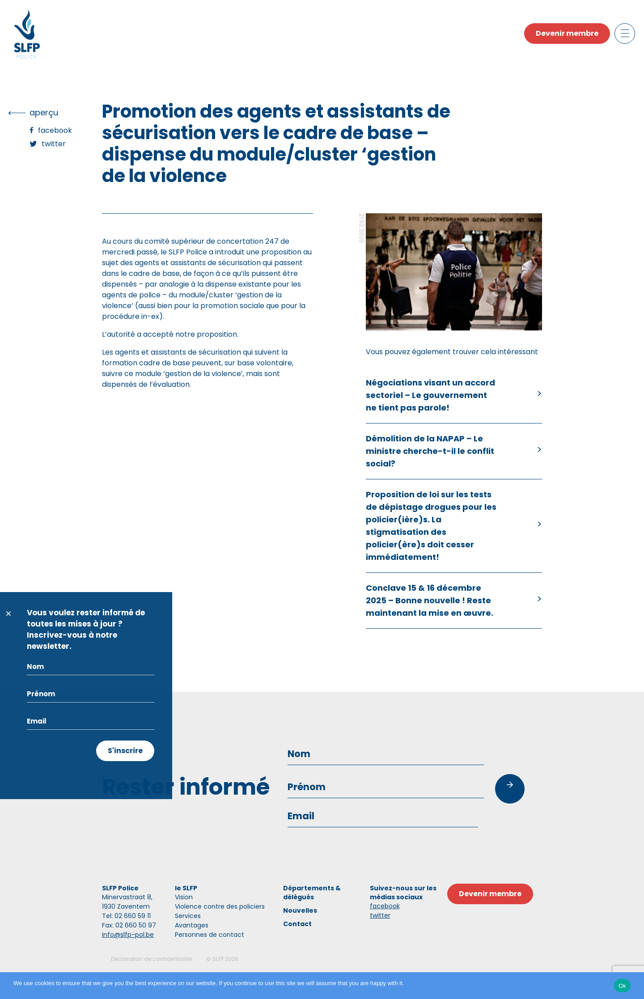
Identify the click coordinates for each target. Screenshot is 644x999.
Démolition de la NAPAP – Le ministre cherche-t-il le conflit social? (430, 451)
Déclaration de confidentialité (151, 959)
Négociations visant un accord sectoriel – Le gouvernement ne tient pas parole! (430, 395)
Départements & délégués (312, 893)
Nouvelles (300, 910)
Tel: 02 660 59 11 (126, 915)
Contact (297, 923)
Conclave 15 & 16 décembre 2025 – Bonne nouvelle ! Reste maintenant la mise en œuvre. (429, 600)
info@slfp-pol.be (128, 934)
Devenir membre (567, 33)
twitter (380, 915)
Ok (622, 985)
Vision (184, 897)
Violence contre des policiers (220, 906)
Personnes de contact (209, 934)
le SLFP (186, 888)
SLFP (218, 959)
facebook (385, 906)
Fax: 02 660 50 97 (129, 925)
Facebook (55, 130)
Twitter (54, 144)
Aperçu (44, 112)
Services (188, 915)
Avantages (191, 925)
